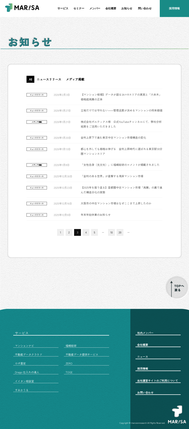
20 (120, 232)
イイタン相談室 (24, 381)
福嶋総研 (71, 346)
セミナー (78, 8)
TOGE (69, 372)
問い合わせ (145, 8)
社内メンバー (145, 333)
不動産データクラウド (28, 354)
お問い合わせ (145, 392)
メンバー (94, 8)
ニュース (142, 357)
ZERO (69, 363)
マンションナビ (24, 346)
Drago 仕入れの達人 (27, 372)
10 (111, 232)
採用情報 (174, 8)
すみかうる (22, 390)
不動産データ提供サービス (82, 354)
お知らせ (126, 8)
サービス (62, 8)
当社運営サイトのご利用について (157, 381)
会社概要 (110, 8)
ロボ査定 (20, 363)
